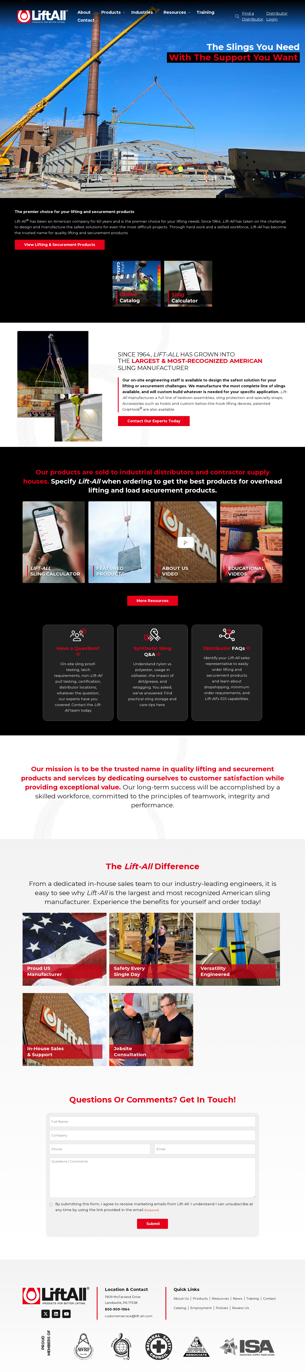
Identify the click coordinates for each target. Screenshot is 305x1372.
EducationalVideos (246, 571)
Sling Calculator (55, 571)
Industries (142, 12)
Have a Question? (78, 651)
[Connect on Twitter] (45, 1314)
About (84, 12)
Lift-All (42, 16)
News (237, 1299)
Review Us (240, 1308)
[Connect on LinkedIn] (56, 1314)
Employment (201, 1308)
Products (111, 12)
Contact (86, 20)
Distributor (226, 648)
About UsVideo (175, 571)
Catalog (180, 1308)
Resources (174, 12)
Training (205, 12)
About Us (181, 1299)
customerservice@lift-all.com (128, 1316)
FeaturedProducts (110, 571)
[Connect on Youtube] (66, 1314)
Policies (222, 1308)
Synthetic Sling (152, 651)
